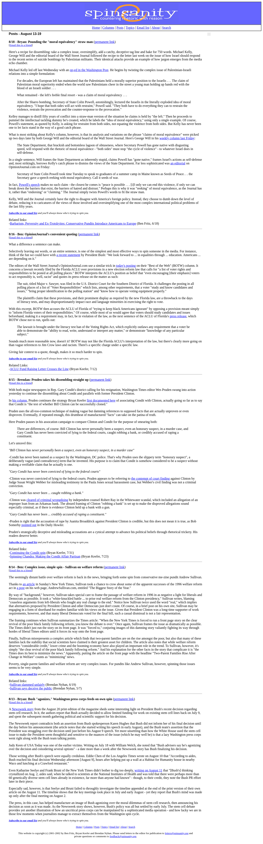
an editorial (177, 163)
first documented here (101, 400)
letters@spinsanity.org (176, 833)
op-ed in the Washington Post (89, 70)
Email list (143, 27)
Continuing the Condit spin (28, 552)
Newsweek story (22, 709)
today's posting (126, 265)
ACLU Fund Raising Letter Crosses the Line (39, 369)
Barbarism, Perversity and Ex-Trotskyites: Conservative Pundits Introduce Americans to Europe (73, 223)
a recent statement (68, 255)
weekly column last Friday (176, 138)
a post (21, 588)
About (156, 27)
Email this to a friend (21, 45)
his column (19, 400)
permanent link (104, 42)
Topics (130, 27)
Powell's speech (29, 184)
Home (96, 27)
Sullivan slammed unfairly (27, 684)
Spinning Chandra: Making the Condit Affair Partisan (45, 556)
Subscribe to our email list (23, 213)
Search (166, 27)
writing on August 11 (148, 770)
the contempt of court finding (150, 478)
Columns (108, 27)
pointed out (29, 525)
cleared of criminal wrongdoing (47, 500)
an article (29, 584)
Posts (120, 27)
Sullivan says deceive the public (31, 688)
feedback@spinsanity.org (123, 836)
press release (178, 316)
